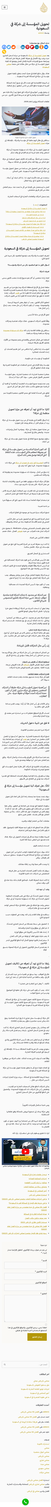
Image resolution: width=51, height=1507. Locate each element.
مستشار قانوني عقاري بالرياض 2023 (34, 1222)
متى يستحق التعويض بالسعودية (38, 1385)
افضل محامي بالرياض (35, 1480)
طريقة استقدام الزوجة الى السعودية (24, 1422)
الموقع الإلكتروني (41, 1282)
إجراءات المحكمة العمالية (38, 1178)
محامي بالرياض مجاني (41, 1381)
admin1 (41, 33)
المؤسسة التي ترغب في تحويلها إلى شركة (29, 462)
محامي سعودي (43, 1468)
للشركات (26, 664)
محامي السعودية (37, 1504)
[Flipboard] (32, 47)
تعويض (19, 531)
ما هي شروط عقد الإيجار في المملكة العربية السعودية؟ (28, 1203)
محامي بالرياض (43, 1456)
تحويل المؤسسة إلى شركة (37, 55)
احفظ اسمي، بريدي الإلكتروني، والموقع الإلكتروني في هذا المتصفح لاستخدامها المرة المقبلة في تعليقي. (27, 1329)
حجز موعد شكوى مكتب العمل (36, 1218)
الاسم (44, 1260)
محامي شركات (44, 1472)
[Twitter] (9, 47)
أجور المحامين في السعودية (37, 1191)
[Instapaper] (18, 47)
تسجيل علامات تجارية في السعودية (34, 1174)
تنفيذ (25, 739)
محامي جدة (45, 1464)
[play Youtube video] (25, 1151)
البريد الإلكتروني (41, 1271)
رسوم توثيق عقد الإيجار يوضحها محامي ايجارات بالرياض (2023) (24, 1233)
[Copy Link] (4, 52)
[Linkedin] (23, 47)
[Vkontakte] (46, 47)
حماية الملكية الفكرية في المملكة (35, 1214)
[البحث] (28, 1364)
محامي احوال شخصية (41, 1452)
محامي (46, 1448)
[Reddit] (13, 47)
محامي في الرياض (33, 1491)
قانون (17, 293)
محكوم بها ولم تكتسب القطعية (36, 1182)
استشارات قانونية (43, 1444)
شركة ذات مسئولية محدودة (13, 330)
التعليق (43, 1293)
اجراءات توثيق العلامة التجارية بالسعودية (35, 1389)
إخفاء (35, 205)
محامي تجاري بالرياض (37, 1484)
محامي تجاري (44, 1460)
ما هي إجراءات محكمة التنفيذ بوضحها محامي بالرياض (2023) (24, 1199)
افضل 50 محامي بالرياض (30, 1412)
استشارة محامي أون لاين (38, 1195)
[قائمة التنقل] (4, 7)
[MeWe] (37, 47)
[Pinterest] (27, 47)
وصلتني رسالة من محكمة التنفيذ (35, 1186)
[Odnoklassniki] (41, 47)
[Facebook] (4, 47)
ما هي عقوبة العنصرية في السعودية (37, 1397)
